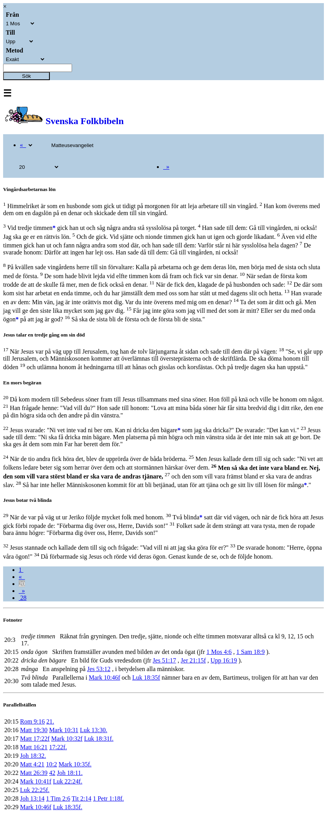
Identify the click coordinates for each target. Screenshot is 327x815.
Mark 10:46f (104, 677)
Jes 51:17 (164, 660)
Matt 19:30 (33, 730)
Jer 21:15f (193, 660)
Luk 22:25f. (34, 790)
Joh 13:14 (32, 798)
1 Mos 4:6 (219, 651)
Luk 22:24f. (68, 781)
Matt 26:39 (33, 772)
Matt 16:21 (33, 747)
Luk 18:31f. (99, 738)
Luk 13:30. (93, 730)
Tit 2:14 (81, 798)
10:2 (51, 764)
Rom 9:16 (32, 721)
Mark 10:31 (63, 730)
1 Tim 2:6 (58, 798)
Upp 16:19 (224, 660)
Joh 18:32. (33, 755)
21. (50, 721)
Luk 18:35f (146, 677)
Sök (26, 76)
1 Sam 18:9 (250, 651)
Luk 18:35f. (68, 807)
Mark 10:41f (35, 781)
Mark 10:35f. (75, 764)
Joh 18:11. (70, 772)
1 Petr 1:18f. (108, 798)
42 (52, 772)
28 (22, 597)
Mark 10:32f (66, 738)
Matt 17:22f (34, 738)
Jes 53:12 (99, 669)
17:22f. (58, 747)
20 (22, 583)
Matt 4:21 (32, 764)
